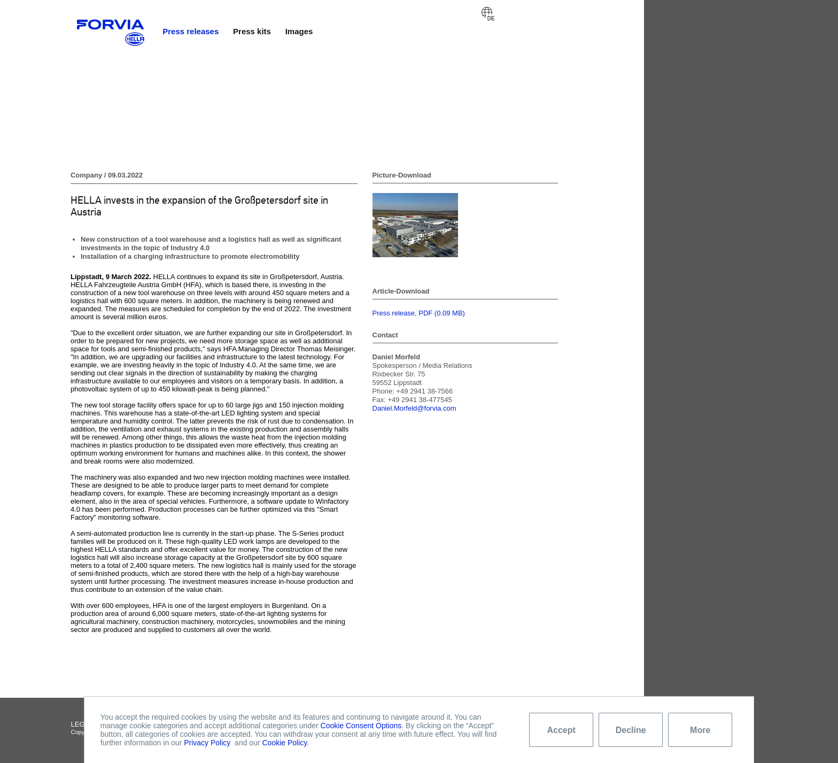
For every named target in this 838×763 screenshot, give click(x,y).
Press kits (252, 31)
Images (299, 31)
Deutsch (487, 12)
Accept (561, 730)
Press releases (190, 31)
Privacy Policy (207, 742)
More (700, 730)
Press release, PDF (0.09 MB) (419, 313)
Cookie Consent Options (361, 725)
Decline (631, 730)
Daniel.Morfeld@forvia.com (414, 408)
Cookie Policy (284, 742)
